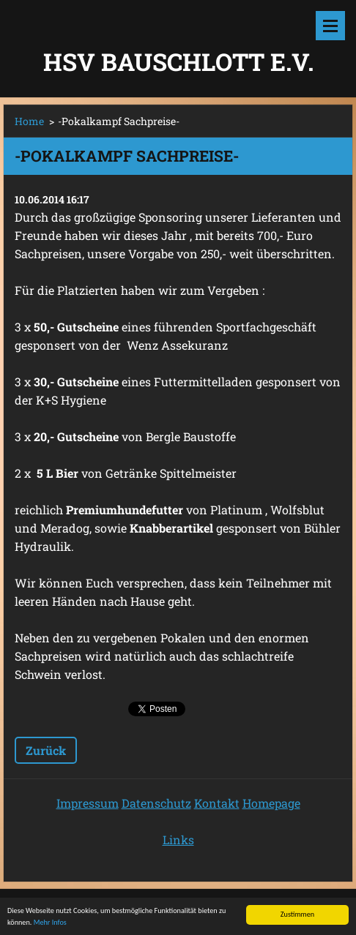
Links (178, 839)
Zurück (46, 750)
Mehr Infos (50, 923)
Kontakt (217, 803)
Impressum (87, 803)
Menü (330, 25)
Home (29, 121)
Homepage (271, 803)
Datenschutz (156, 803)
